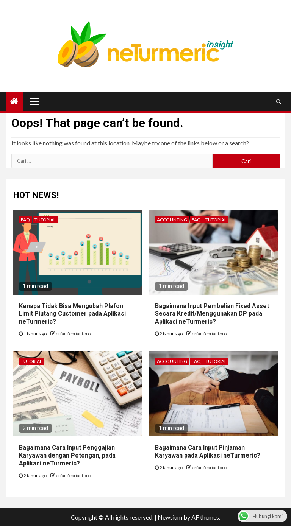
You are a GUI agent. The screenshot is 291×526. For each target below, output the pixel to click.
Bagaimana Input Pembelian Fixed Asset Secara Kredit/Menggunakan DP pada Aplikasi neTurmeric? (212, 313)
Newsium (170, 517)
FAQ (25, 220)
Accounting (172, 220)
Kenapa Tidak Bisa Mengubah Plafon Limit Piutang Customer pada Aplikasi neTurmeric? (72, 313)
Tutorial (45, 220)
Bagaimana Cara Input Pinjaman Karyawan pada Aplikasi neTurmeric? (207, 451)
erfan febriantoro (73, 333)
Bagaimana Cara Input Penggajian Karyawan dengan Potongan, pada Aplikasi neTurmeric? (67, 455)
